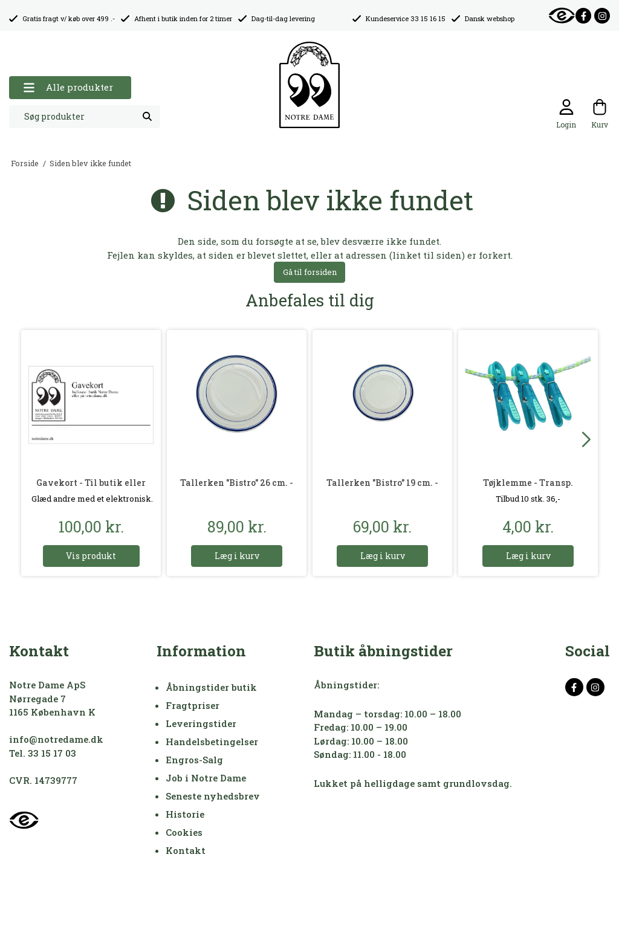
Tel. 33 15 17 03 (42, 753)
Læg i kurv (237, 555)
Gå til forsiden (310, 272)
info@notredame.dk (56, 739)
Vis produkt (91, 555)
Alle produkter (68, 87)
